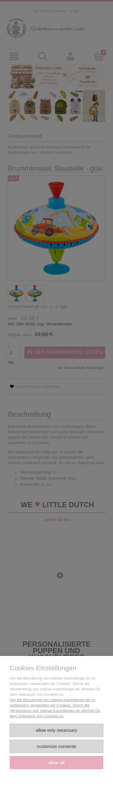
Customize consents (56, 746)
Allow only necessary (56, 730)
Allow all (56, 762)
